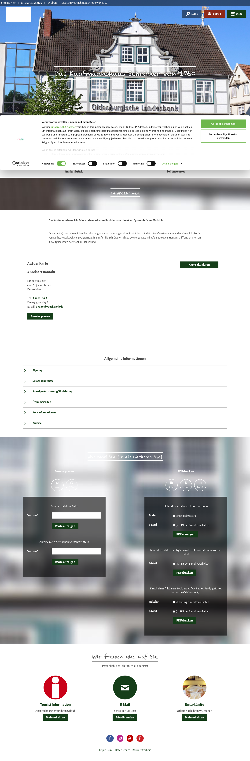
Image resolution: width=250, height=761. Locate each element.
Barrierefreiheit (141, 750)
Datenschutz (122, 750)
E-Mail (153, 524)
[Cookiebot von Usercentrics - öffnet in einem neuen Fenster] (21, 48)
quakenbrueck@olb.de (49, 306)
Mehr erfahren (55, 717)
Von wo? (32, 515)
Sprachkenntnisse (43, 381)
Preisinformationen (44, 412)
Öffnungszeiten (42, 402)
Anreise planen (40, 316)
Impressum (106, 750)
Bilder (153, 515)
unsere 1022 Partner (63, 11)
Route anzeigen (65, 526)
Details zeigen (170, 48)
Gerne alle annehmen (223, 8)
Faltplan (154, 601)
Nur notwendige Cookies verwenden (223, 21)
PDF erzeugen (185, 534)
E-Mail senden (125, 717)
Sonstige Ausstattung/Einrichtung (52, 391)
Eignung (37, 370)
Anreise (37, 423)
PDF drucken (184, 572)
